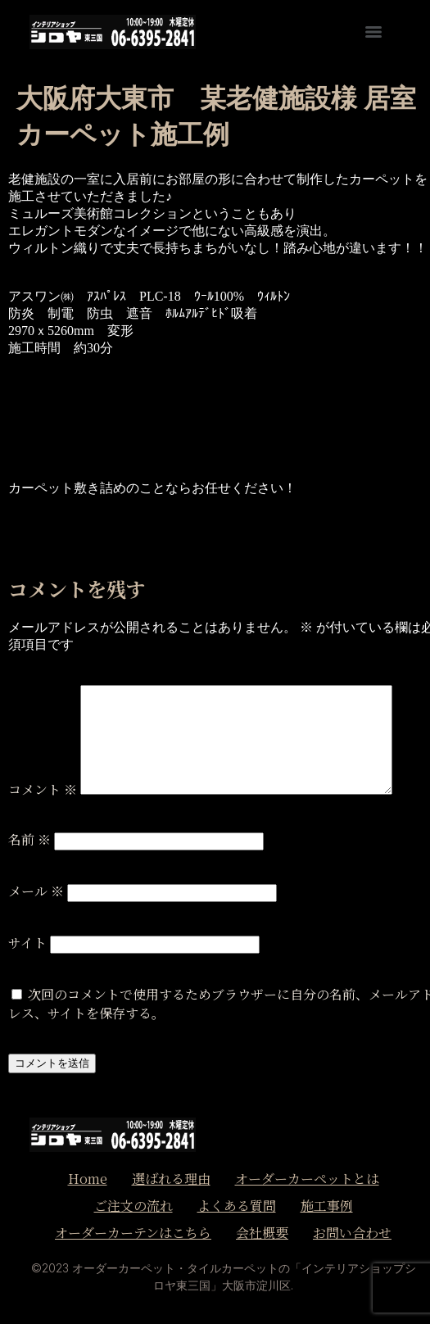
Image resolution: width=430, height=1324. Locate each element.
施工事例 (327, 1205)
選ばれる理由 (171, 1178)
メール (36, 891)
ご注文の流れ (133, 1205)
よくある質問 (236, 1205)
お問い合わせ (352, 1232)
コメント (42, 789)
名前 (29, 839)
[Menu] (373, 32)
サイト (27, 942)
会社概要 (262, 1232)
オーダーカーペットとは (307, 1178)
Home (87, 1178)
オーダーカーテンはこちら (133, 1232)
